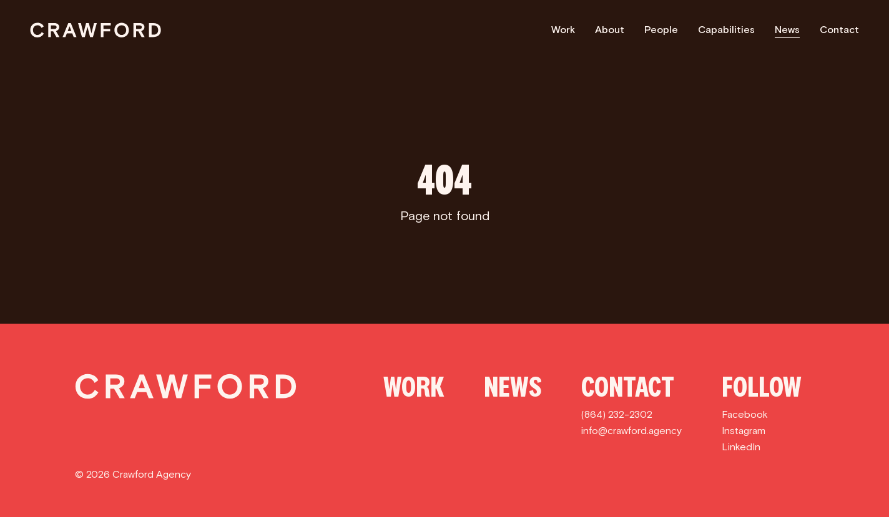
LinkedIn (741, 447)
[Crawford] (95, 29)
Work (563, 30)
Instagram (743, 431)
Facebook (745, 414)
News (787, 30)
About (609, 30)
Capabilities (726, 30)
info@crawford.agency (631, 431)
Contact (839, 30)
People (661, 30)
